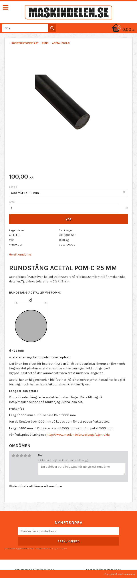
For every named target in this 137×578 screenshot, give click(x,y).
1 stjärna (13, 456)
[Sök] (52, 28)
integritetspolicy (58, 548)
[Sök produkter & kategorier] (28, 28)
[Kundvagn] (122, 30)
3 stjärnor (21, 456)
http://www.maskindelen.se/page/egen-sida (78, 435)
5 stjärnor (29, 456)
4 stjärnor (25, 456)
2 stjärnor (17, 456)
